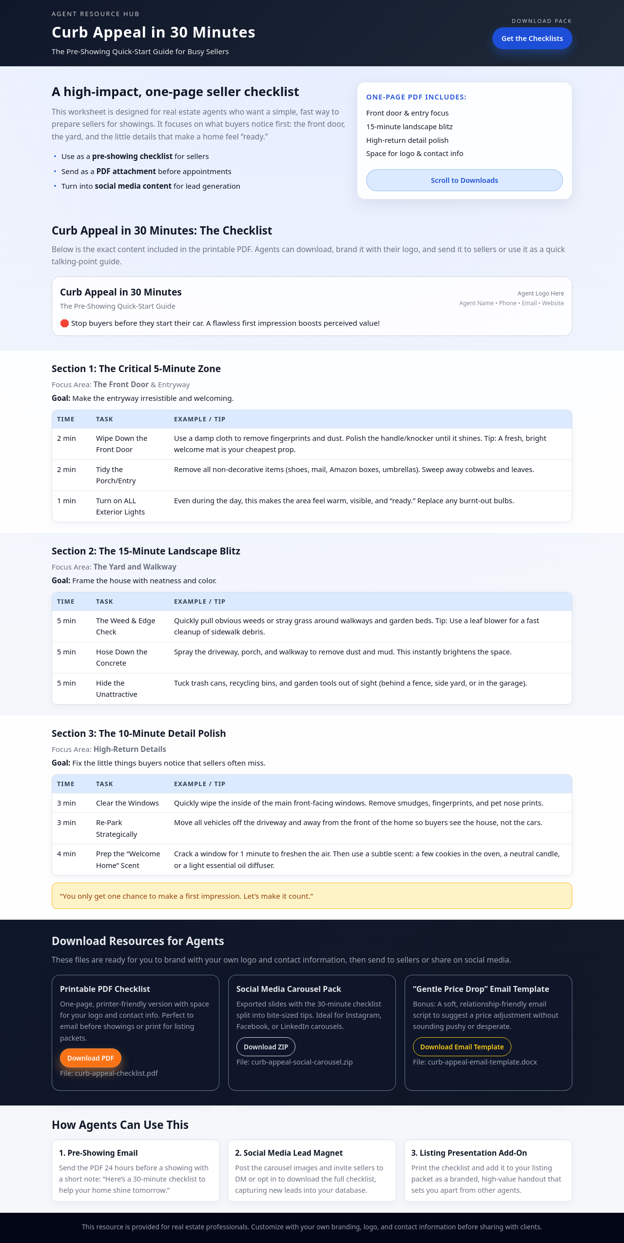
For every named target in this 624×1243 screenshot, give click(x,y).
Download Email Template (462, 1046)
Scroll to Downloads (464, 180)
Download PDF (90, 1058)
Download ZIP (266, 1046)
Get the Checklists (532, 38)
